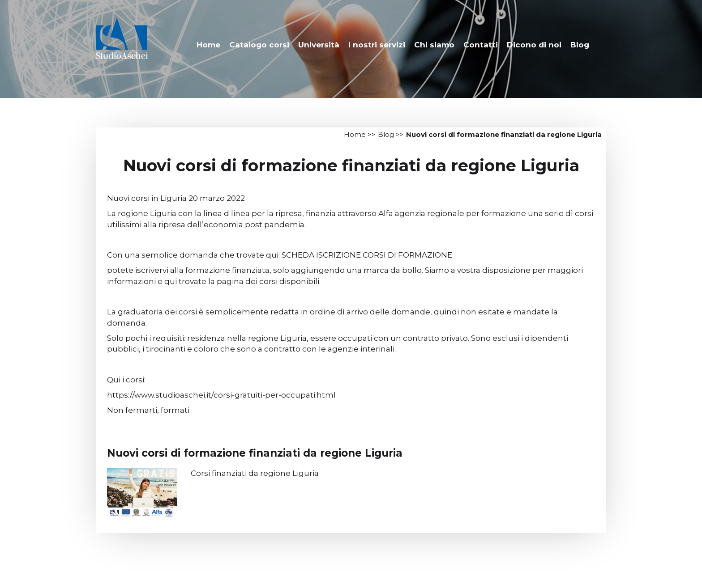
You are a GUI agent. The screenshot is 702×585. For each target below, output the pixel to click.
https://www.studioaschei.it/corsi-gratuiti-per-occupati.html (221, 394)
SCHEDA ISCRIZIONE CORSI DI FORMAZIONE (367, 254)
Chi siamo (434, 44)
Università (318, 44)
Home (208, 44)
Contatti (480, 44)
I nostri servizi (376, 44)
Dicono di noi (534, 44)
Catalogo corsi (259, 44)
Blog (579, 44)
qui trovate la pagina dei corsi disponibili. (242, 281)
